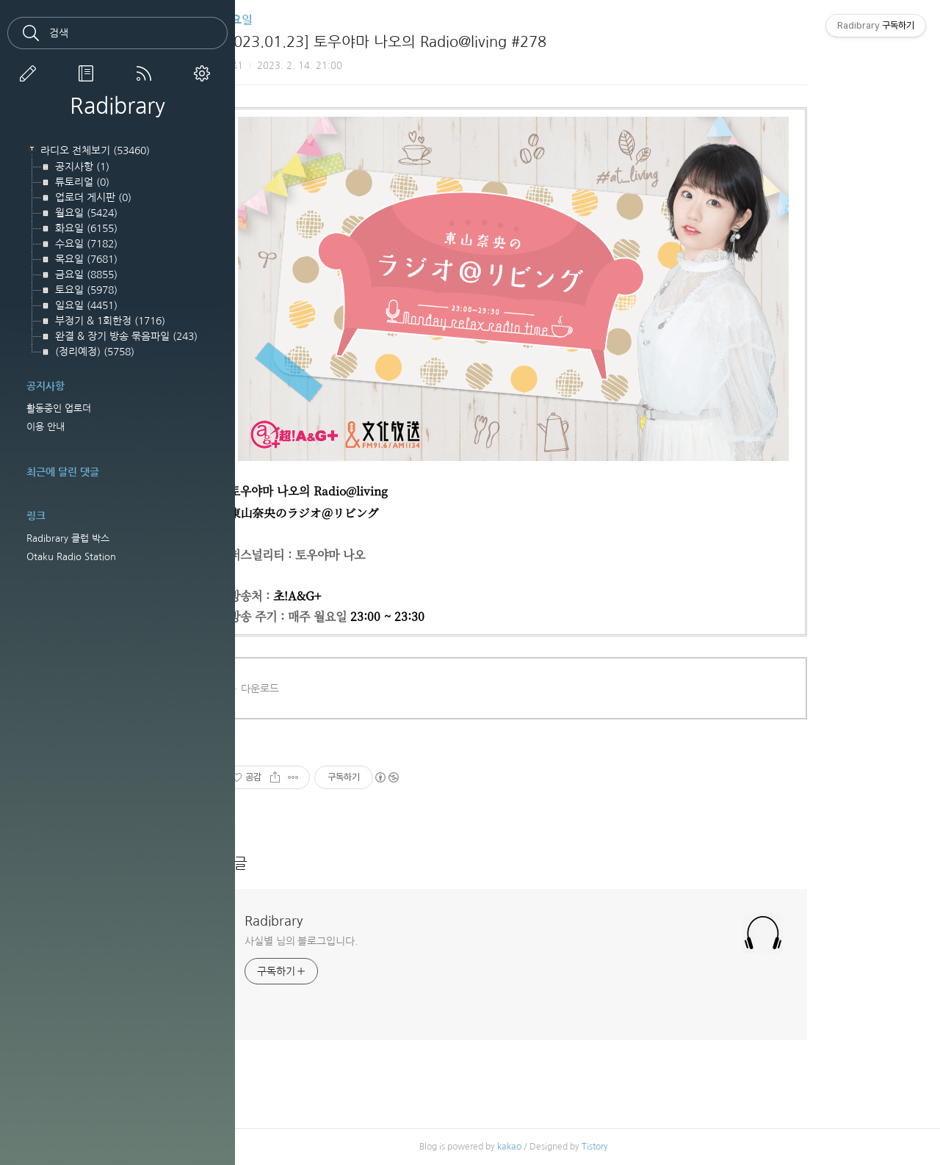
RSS (146, 73)
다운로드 (325, 688)
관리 (205, 73)
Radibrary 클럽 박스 (67, 538)
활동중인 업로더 (58, 408)
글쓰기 (30, 73)
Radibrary (117, 106)
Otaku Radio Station (71, 557)
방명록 (88, 73)
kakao (574, 1146)
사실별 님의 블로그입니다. (365, 941)
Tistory (659, 1146)
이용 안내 (45, 427)
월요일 (300, 20)
